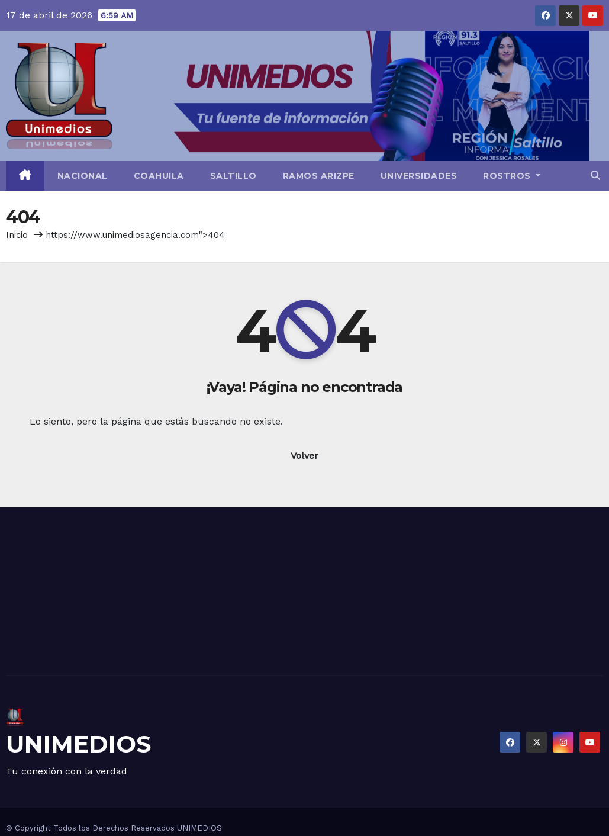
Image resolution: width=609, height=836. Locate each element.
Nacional (82, 176)
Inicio (17, 235)
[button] (595, 175)
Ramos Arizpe (319, 176)
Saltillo (233, 176)
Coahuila (159, 176)
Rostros (511, 176)
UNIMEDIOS (78, 743)
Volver (304, 455)
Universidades (419, 176)
